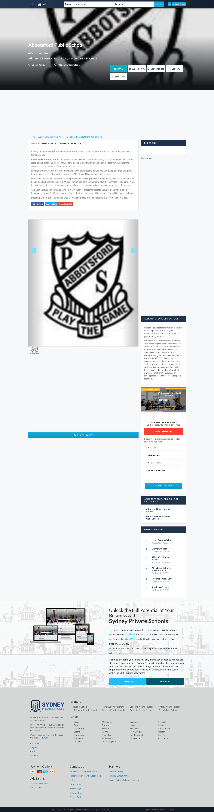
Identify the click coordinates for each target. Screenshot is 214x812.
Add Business (179, 4)
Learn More (118, 76)
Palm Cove (163, 738)
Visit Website (156, 68)
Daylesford (79, 735)
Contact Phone (154, 463)
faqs (80, 793)
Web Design (75, 788)
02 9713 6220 (38, 65)
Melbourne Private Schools (85, 710)
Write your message (156, 470)
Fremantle (78, 738)
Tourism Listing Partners (112, 707)
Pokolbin (78, 741)
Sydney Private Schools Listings (159, 809)
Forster (161, 731)
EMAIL (118, 68)
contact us (93, 771)
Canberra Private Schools (113, 710)
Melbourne (107, 722)
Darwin (105, 725)
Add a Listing (37, 204)
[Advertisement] (107, 116)
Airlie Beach (107, 738)
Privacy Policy (76, 797)
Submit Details (163, 485)
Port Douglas (136, 731)
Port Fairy (162, 735)
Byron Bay (107, 728)
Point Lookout (136, 735)
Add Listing (165, 681)
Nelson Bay (79, 728)
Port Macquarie (109, 741)
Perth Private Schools (168, 710)
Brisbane (134, 722)
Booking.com (147, 158)
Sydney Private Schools (169, 707)
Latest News (75, 784)
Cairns (105, 731)
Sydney (77, 722)
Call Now (174, 68)
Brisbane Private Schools (141, 707)
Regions (34, 747)
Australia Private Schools (141, 710)
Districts (34, 755)
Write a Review (83, 434)
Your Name (152, 448)
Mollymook (135, 738)
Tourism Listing (80, 707)
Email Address (154, 455)
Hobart (133, 725)
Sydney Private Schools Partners (124, 780)
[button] (36, 283)
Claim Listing (51, 204)
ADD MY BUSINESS (39, 783)
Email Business (65, 204)
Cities (33, 751)
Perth (76, 725)
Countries (34, 743)
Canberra (162, 725)
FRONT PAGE (36, 787)
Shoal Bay (106, 735)
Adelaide (162, 722)
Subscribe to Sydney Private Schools (86, 776)
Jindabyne (134, 728)
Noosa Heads (164, 728)
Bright (77, 731)
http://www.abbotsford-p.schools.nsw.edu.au (78, 65)
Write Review (137, 68)
